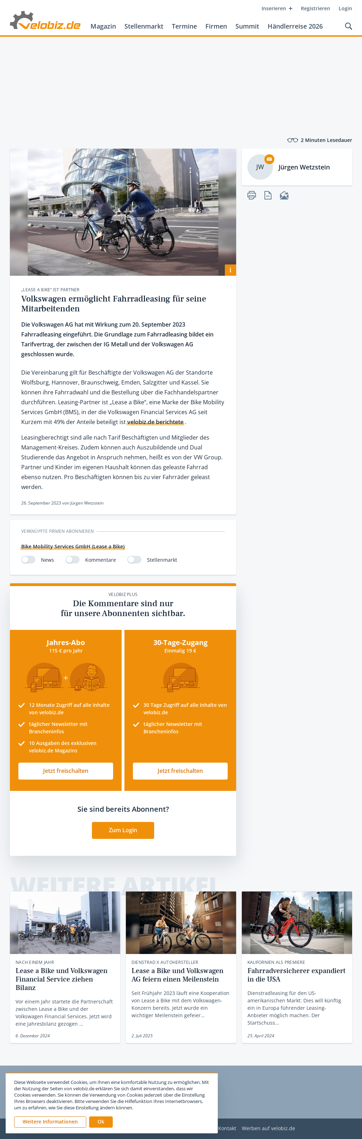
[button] (101, 1122)
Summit (247, 26)
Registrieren (315, 8)
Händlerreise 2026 (295, 26)
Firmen (216, 26)
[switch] (28, 559)
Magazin (103, 26)
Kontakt (227, 1129)
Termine (184, 26)
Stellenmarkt (143, 26)
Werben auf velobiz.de (268, 1129)
